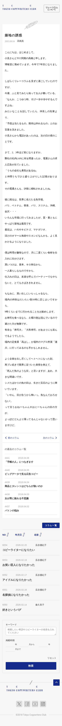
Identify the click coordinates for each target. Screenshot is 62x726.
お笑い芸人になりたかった (18, 564)
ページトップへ (56, 682)
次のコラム (48, 438)
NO (5, 535)
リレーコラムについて (52, 8)
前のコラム (13, 438)
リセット (51, 658)
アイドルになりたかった (17, 579)
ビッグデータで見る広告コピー (21, 474)
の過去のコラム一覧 (15, 449)
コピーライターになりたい (18, 550)
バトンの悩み (12, 510)
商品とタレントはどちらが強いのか (24, 486)
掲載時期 (10, 640)
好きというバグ (11, 609)
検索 (31, 665)
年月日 (20, 535)
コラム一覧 (51, 525)
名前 (38, 535)
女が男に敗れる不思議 (17, 498)
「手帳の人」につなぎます (19, 462)
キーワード (11, 624)
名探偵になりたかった (15, 594)
